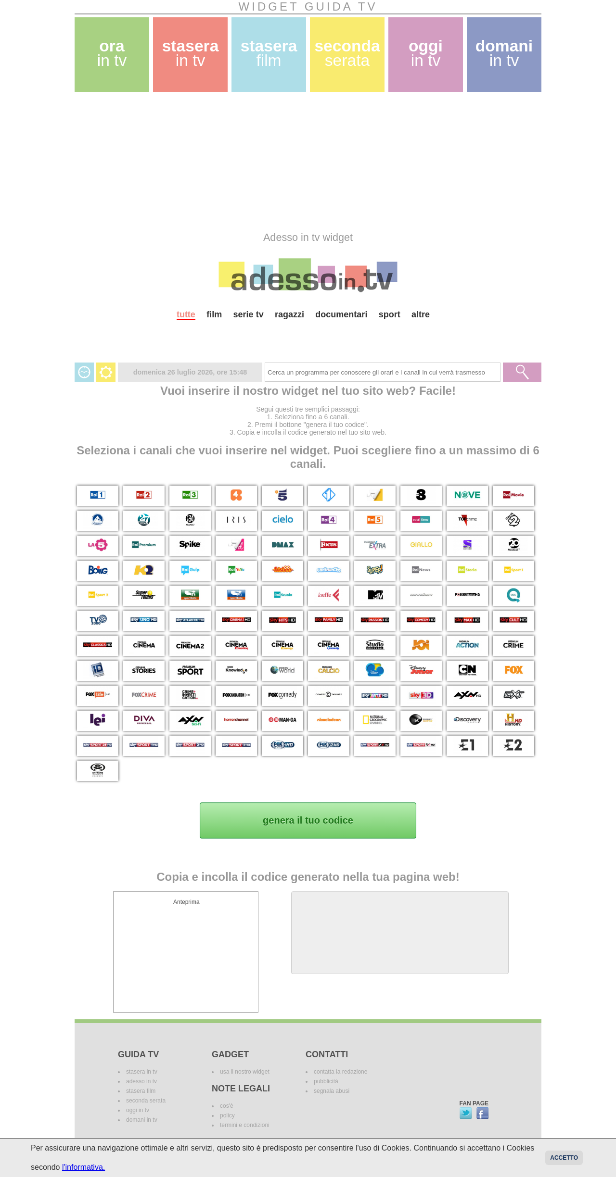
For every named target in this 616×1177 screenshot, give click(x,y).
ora (112, 53)
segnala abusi (331, 1091)
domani (504, 53)
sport (389, 314)
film (214, 314)
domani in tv (141, 1119)
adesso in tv (141, 1081)
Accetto (564, 1157)
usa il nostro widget (245, 1071)
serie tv (248, 314)
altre (420, 314)
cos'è (226, 1105)
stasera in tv (141, 1071)
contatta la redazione (340, 1071)
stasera (190, 53)
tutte (186, 314)
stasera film (140, 1091)
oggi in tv (137, 1110)
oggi (426, 53)
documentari (341, 314)
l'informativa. (83, 1167)
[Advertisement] (308, 161)
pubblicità (326, 1081)
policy (227, 1115)
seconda (347, 53)
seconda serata (146, 1100)
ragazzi (289, 314)
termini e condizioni (245, 1125)
